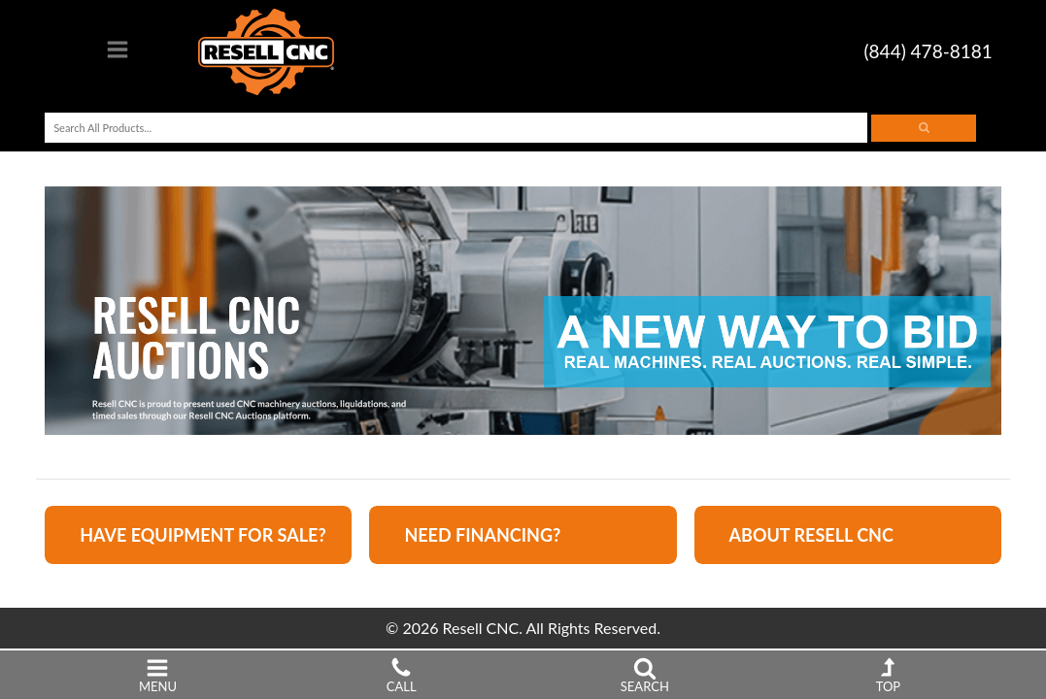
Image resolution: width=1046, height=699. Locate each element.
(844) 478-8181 (928, 51)
